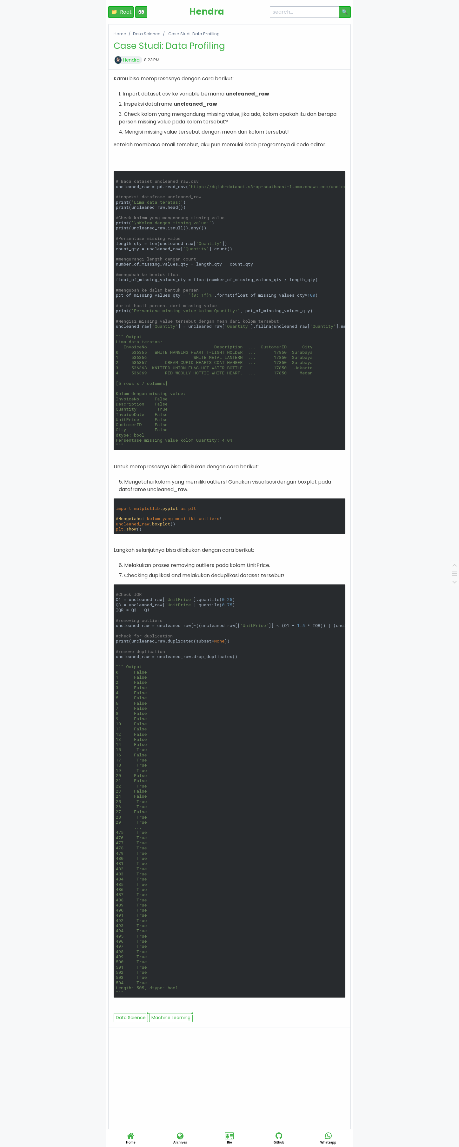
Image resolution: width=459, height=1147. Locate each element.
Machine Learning (170, 1017)
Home (120, 33)
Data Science (147, 33)
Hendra (131, 60)
